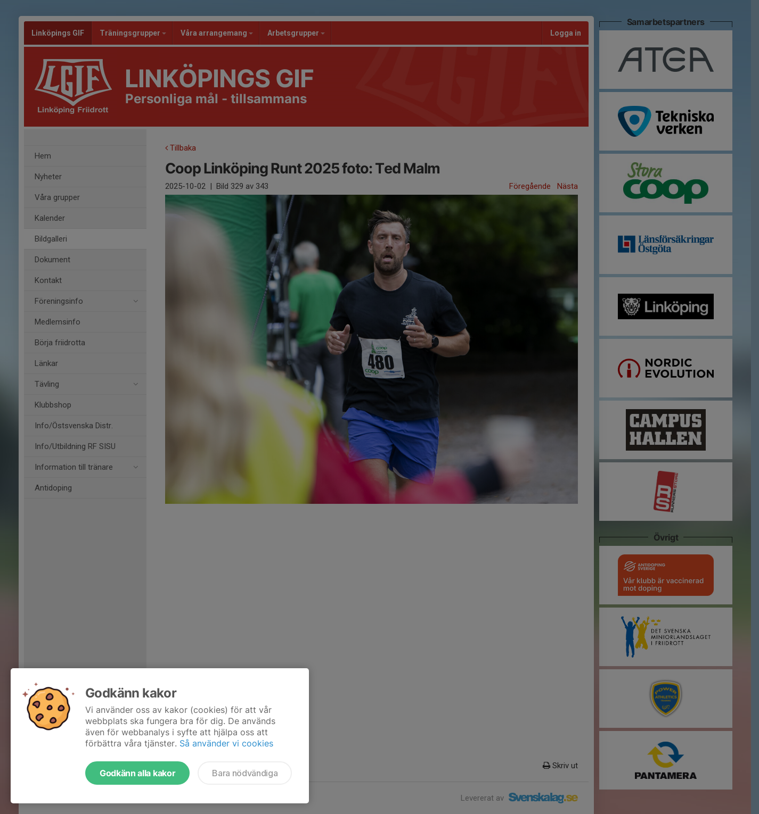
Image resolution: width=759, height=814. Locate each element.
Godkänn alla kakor (137, 773)
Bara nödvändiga (245, 773)
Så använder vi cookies (226, 743)
